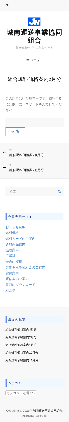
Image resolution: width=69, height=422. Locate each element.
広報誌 (10, 256)
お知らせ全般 (15, 227)
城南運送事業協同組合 (34, 36)
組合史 (10, 290)
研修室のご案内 (17, 279)
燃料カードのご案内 (20, 238)
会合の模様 (14, 261)
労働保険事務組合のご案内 (25, 267)
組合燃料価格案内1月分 (21, 344)
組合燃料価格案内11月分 (22, 360)
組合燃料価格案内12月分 (22, 352)
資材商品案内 (15, 244)
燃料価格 (12, 233)
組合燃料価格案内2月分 (21, 337)
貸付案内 (12, 273)
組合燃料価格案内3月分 (21, 329)
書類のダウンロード (20, 285)
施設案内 (12, 250)
